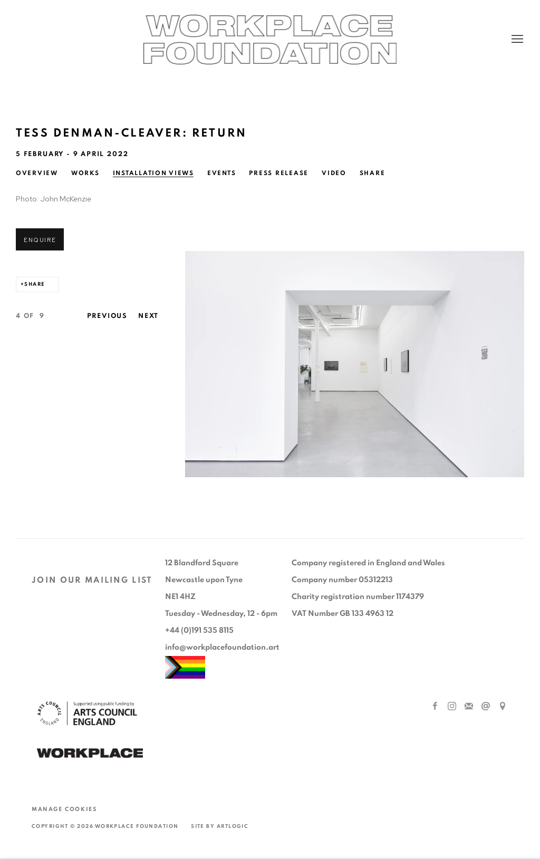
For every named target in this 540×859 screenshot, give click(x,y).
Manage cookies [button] (64, 809)
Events (221, 173)
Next (148, 316)
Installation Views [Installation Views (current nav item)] (153, 173)
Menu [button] (516, 39)
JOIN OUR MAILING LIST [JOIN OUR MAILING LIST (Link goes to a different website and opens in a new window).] (92, 580)
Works (85, 173)
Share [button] (372, 173)
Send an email (486, 707)
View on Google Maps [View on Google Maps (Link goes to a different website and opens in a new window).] (502, 707)
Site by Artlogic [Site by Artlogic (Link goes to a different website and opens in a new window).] (219, 826)
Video (334, 173)
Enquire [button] (40, 240)
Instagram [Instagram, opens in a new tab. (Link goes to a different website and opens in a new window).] (452, 707)
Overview (37, 173)
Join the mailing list (469, 707)
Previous (107, 316)
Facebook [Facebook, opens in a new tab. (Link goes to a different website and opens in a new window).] (435, 707)
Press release (278, 173)
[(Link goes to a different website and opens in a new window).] (90, 754)
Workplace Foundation (270, 39)
